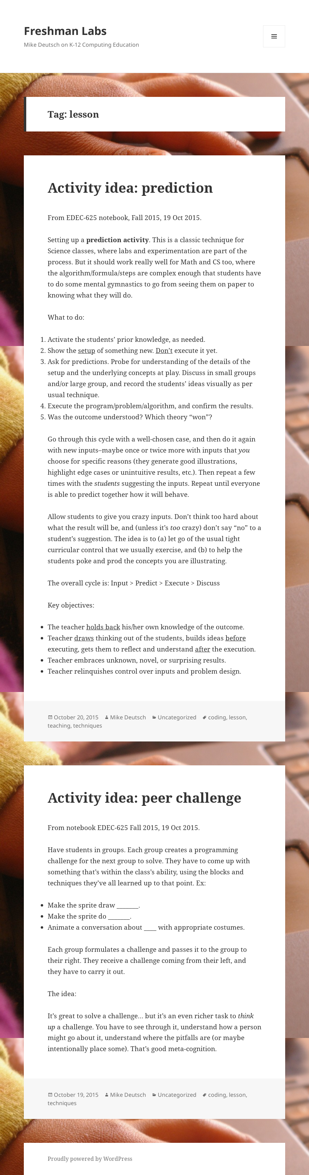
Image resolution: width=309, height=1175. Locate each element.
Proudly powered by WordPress (90, 1159)
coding (217, 717)
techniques (87, 725)
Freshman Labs (65, 30)
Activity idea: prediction (130, 187)
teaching (59, 725)
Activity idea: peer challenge (144, 797)
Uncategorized (177, 717)
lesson (237, 717)
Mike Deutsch (128, 717)
